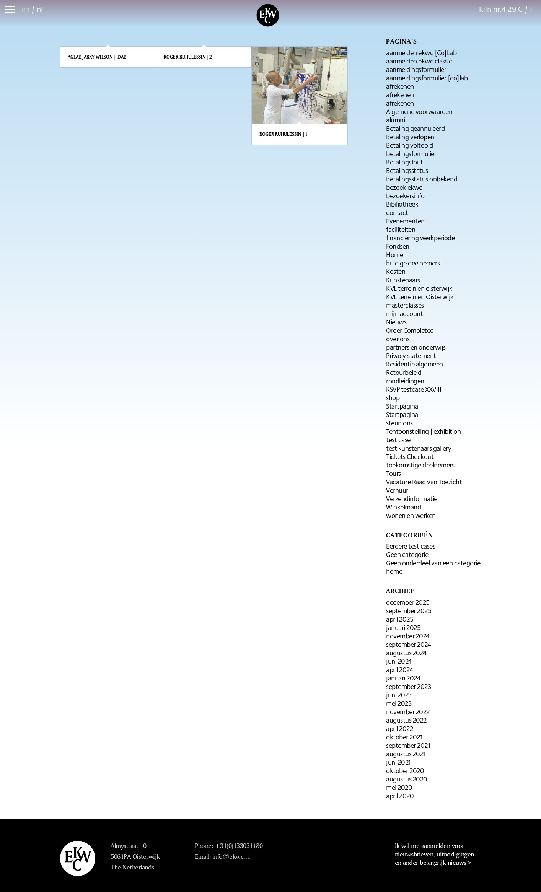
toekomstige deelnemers (420, 465)
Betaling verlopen (410, 137)
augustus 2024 (406, 653)
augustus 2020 (406, 779)
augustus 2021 (406, 754)
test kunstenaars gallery (418, 448)
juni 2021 (398, 762)
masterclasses (405, 305)
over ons (397, 338)
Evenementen (405, 221)
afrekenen (400, 86)
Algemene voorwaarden (419, 111)
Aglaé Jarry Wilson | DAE (97, 57)
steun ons (399, 423)
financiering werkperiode (420, 238)
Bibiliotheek (402, 204)
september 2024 (408, 644)
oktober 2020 (405, 770)
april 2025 (399, 619)
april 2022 (399, 728)
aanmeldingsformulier (416, 69)
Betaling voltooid (409, 145)
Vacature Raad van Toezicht (424, 482)
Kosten (395, 271)
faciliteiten (400, 229)
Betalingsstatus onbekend (421, 179)
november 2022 (408, 711)
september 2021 (408, 745)
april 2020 (400, 796)
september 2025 (408, 610)
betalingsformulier (411, 153)
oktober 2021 (404, 737)
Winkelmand (403, 507)
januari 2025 (403, 627)
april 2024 (399, 669)
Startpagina (402, 406)
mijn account (404, 313)
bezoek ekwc (404, 187)
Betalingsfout (404, 162)
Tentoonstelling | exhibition (423, 431)
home (394, 571)
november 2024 (408, 636)
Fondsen (397, 246)
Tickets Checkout (409, 456)
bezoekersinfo (405, 195)
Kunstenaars (403, 280)
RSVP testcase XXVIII (413, 389)
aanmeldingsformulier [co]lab (427, 78)
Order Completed (410, 330)
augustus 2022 (406, 720)
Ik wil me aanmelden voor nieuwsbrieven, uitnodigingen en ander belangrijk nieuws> (434, 854)
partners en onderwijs (416, 347)
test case (398, 439)
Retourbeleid (403, 372)
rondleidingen (405, 381)
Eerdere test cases (410, 546)
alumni (395, 120)
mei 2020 (399, 787)
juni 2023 (399, 695)
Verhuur (397, 490)
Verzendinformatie (411, 498)
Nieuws (396, 322)
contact (397, 212)
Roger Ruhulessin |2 (188, 57)
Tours (393, 473)
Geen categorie (407, 554)
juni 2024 (399, 661)
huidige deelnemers (413, 263)
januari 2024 (403, 678)
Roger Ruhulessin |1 (283, 134)
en (25, 9)
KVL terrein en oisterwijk (419, 288)
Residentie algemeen (414, 364)
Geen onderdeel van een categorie (433, 563)
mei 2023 (398, 703)
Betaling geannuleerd (415, 128)
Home (394, 254)
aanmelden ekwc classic (419, 61)
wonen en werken (411, 515)
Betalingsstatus (407, 170)
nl (40, 9)
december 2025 (408, 602)
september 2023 (408, 686)
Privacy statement (411, 355)
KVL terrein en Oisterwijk (420, 296)
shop (392, 397)
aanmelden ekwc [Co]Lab (421, 52)
